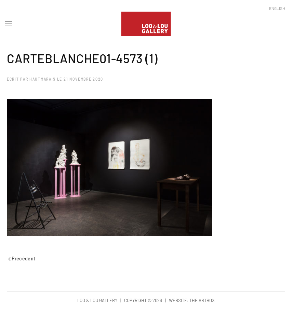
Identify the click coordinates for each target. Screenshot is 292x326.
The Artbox (202, 300)
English (277, 8)
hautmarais (42, 79)
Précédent (22, 258)
